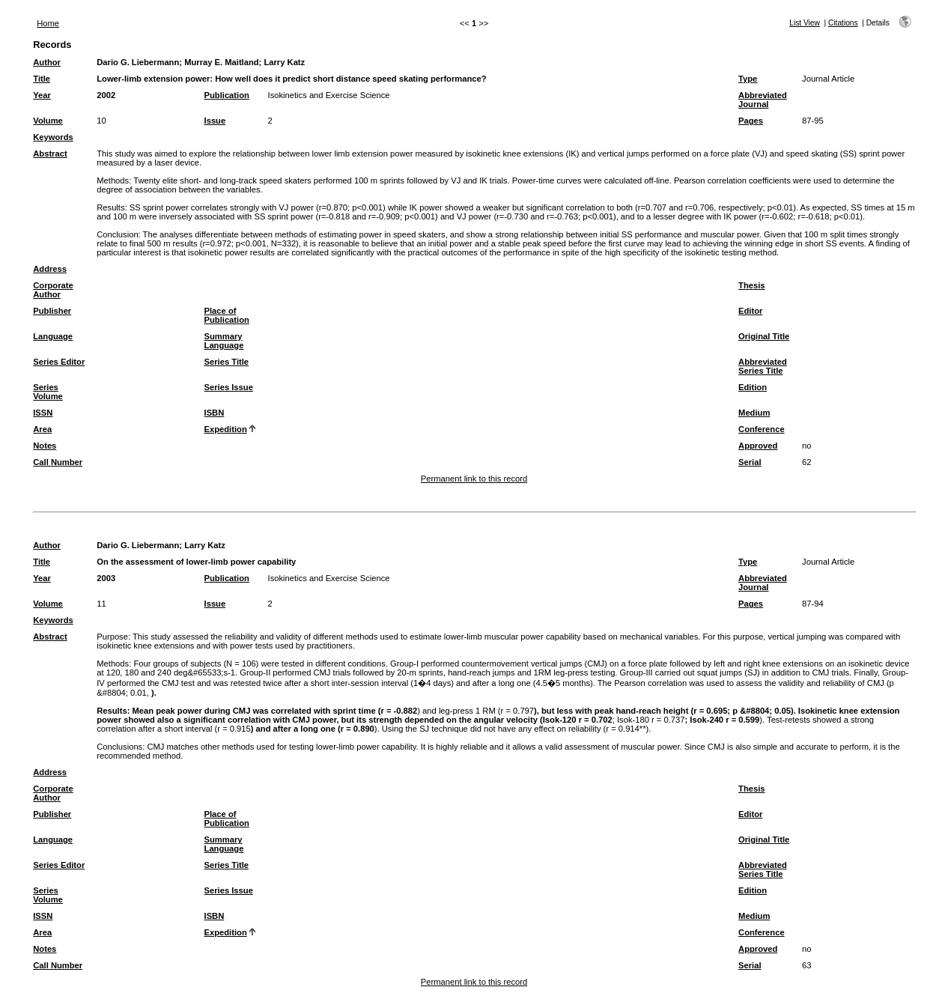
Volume (48, 120)
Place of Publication (226, 315)
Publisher (52, 310)
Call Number (57, 462)
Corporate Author (53, 290)
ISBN (214, 412)
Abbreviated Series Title (762, 366)
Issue (215, 120)
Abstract (50, 153)
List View (804, 23)
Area (42, 429)
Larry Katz (284, 62)
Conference (761, 429)
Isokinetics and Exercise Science (329, 95)
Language (53, 336)
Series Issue (228, 387)
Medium (754, 412)
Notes (44, 445)
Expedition (225, 429)
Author (47, 62)
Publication (226, 95)
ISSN (42, 412)
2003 (106, 578)
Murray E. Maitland (221, 62)
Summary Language (224, 341)
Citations (843, 23)
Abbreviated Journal (762, 100)
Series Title (226, 361)
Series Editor (59, 361)
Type (747, 78)
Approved (757, 445)
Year (42, 95)
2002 (106, 95)
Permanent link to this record (474, 478)
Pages (750, 120)
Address (50, 268)
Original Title (763, 336)
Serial (749, 462)
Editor (750, 310)
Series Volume (48, 392)
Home (48, 23)
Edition (752, 387)
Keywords (53, 137)
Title (41, 78)
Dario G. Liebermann (138, 62)
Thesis (751, 285)
